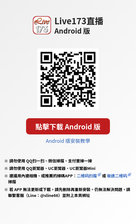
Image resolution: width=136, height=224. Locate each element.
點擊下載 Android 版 (68, 126)
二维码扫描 (87, 176)
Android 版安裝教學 (68, 140)
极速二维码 (117, 176)
